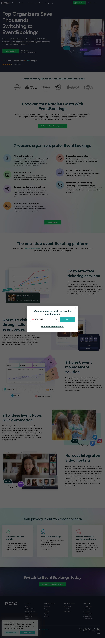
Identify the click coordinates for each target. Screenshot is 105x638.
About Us (47, 606)
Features (15, 3)
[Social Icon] (80, 629)
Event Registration (30, 611)
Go (67, 319)
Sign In (46, 614)
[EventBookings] (5, 3)
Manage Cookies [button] (11, 632)
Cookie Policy (44, 629)
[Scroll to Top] (98, 633)
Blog (45, 609)
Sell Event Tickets (30, 609)
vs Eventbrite (87, 609)
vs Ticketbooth (87, 614)
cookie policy (20, 628)
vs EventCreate (88, 619)
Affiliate (46, 616)
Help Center (67, 606)
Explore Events (39, 3)
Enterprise (30, 3)
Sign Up (46, 611)
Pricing (47, 3)
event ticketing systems (32, 248)
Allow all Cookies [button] (27, 632)
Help (51, 3)
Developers (67, 611)
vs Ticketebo (87, 611)
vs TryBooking (87, 606)
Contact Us (67, 609)
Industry (21, 3)
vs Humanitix (87, 616)
